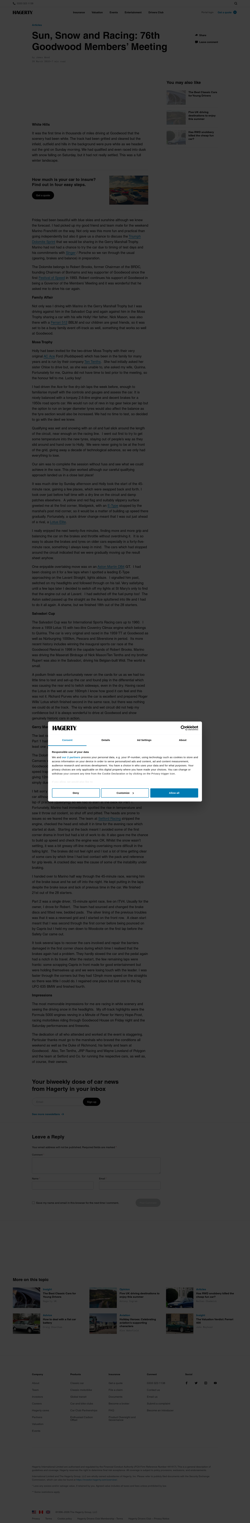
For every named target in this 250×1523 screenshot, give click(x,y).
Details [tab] (106, 740)
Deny (76, 792)
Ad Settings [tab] (144, 740)
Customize (125, 792)
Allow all (174, 792)
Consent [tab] (67, 740)
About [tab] (183, 740)
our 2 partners (71, 757)
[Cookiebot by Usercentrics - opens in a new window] (183, 728)
